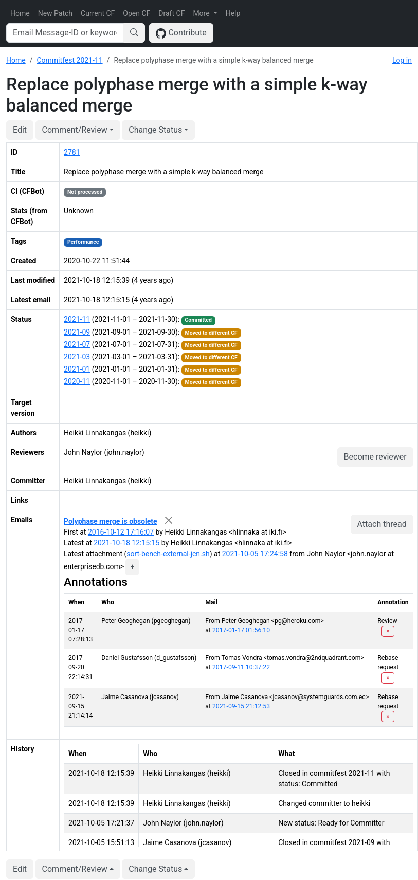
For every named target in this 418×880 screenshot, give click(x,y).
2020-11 (77, 381)
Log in (402, 60)
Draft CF (171, 13)
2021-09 (77, 332)
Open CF (136, 13)
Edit (20, 130)
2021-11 (77, 319)
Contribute (181, 33)
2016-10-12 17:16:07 (121, 532)
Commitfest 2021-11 (69, 60)
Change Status (155, 130)
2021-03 (77, 357)
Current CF (98, 13)
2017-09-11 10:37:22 (241, 667)
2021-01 (77, 369)
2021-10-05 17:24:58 (255, 553)
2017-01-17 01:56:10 (241, 630)
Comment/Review (74, 130)
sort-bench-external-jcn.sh (167, 553)
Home (20, 13)
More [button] (202, 13)
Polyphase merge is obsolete (110, 521)
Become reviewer (375, 457)
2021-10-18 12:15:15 (126, 543)
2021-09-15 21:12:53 (241, 706)
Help (233, 13)
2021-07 (77, 344)
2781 (72, 152)
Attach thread (382, 524)
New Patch (55, 13)
